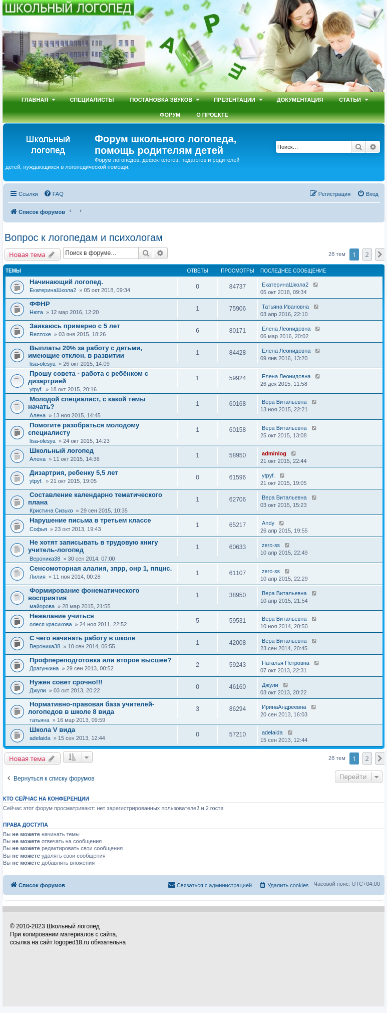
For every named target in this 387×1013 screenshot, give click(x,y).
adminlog (274, 453)
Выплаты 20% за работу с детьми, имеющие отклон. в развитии (85, 351)
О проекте (212, 115)
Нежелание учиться (62, 616)
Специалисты (92, 100)
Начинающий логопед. (66, 282)
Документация (300, 100)
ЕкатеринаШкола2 (53, 290)
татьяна (40, 720)
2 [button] (367, 254)
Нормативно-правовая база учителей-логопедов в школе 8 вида (91, 707)
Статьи (350, 100)
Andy (268, 523)
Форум (170, 115)
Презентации (234, 100)
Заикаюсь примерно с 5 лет (75, 326)
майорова (42, 606)
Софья (38, 529)
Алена (38, 415)
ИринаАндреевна (284, 707)
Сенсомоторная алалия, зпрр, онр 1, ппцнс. (101, 568)
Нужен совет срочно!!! (66, 682)
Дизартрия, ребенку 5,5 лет (74, 472)
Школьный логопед (62, 450)
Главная (35, 100)
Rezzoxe (40, 334)
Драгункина (44, 668)
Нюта (36, 312)
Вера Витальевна (284, 402)
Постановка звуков (161, 100)
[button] (380, 254)
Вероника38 (45, 559)
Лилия (38, 577)
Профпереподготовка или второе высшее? (100, 660)
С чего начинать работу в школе (82, 638)
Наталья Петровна (285, 663)
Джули (38, 690)
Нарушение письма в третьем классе (90, 520)
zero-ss (271, 545)
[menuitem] (54, 194)
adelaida (40, 738)
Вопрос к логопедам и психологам (84, 237)
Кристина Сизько (51, 511)
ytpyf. (36, 389)
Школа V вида (52, 729)
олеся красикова (51, 624)
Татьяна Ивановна (285, 307)
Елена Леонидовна (286, 329)
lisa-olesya (43, 364)
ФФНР (40, 304)
